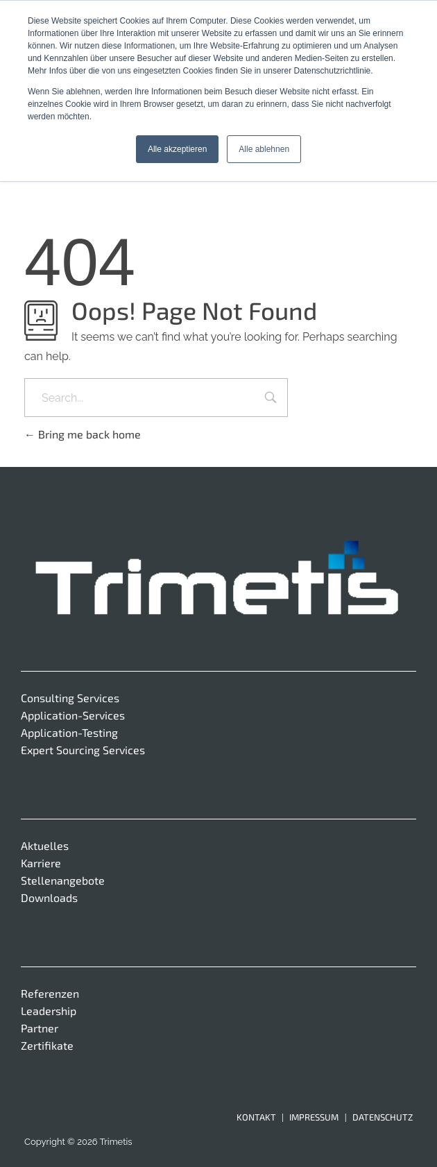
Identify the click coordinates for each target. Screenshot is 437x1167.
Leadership (48, 1010)
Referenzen (50, 993)
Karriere (41, 862)
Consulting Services (70, 697)
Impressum (314, 1117)
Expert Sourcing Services (83, 749)
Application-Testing (69, 732)
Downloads (49, 897)
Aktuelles (45, 845)
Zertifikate (47, 1045)
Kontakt (256, 1117)
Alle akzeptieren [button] (177, 149)
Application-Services (73, 715)
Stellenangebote (63, 880)
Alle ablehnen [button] (264, 149)
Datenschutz (382, 1117)
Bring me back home (82, 434)
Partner (39, 1027)
